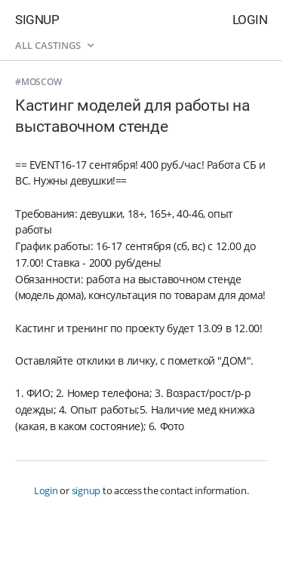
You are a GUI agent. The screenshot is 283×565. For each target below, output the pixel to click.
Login (250, 19)
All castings (54, 45)
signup (86, 490)
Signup (37, 19)
